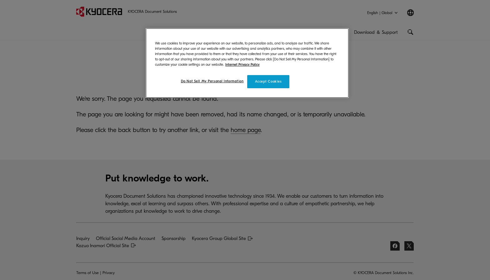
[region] (247, 63)
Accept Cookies (268, 81)
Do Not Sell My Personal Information (212, 81)
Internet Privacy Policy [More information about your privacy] (242, 65)
